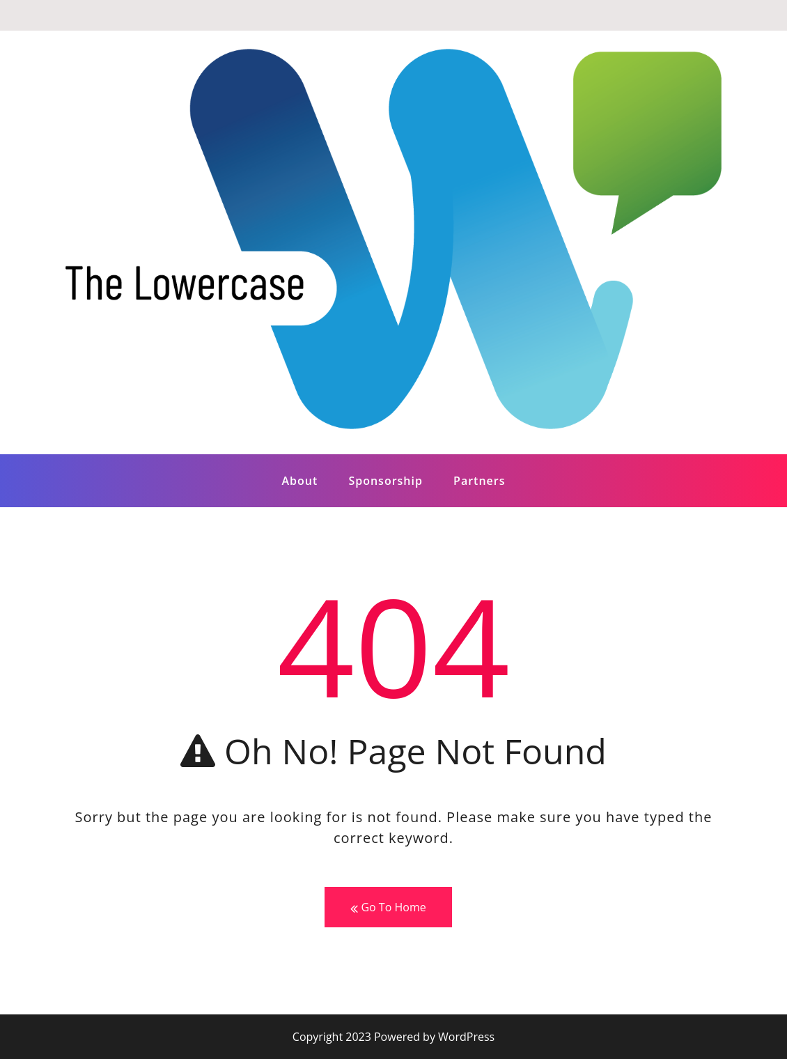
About (299, 480)
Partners (479, 480)
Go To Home (388, 907)
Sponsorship (385, 480)
